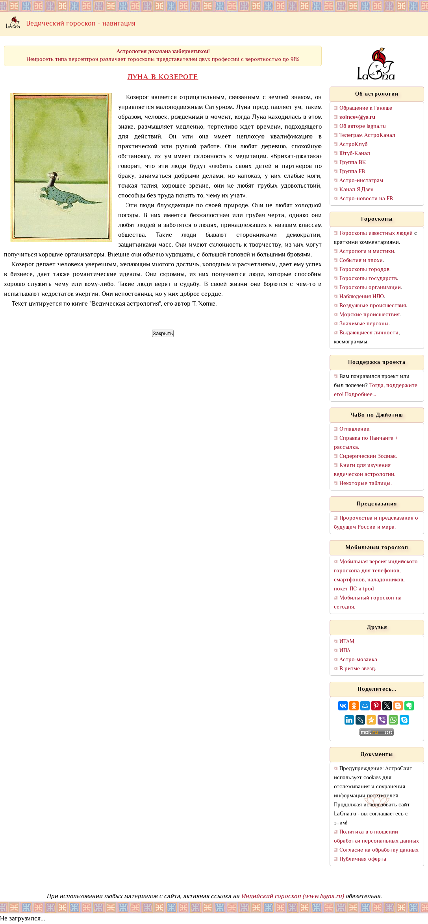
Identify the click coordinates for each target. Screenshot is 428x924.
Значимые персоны (364, 323)
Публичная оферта (362, 859)
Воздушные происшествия (372, 305)
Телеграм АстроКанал (367, 135)
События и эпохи (361, 260)
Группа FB (352, 171)
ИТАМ (346, 641)
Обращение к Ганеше (365, 108)
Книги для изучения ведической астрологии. (364, 470)
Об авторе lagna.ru (362, 126)
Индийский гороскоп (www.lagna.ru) (292, 897)
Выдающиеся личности (368, 333)
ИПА (344, 650)
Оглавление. (355, 429)
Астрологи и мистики (366, 251)
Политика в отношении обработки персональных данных (376, 837)
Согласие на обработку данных (379, 850)
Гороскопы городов (364, 269)
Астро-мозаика (358, 659)
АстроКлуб (353, 144)
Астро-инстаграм (361, 180)
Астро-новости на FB (366, 198)
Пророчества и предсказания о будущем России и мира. (376, 523)
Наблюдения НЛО (361, 296)
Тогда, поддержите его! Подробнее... (375, 390)
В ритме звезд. (357, 668)
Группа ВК (352, 162)
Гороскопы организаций (370, 287)
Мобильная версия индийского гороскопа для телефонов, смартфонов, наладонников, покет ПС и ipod (376, 575)
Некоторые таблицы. (365, 483)
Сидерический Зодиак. (368, 456)
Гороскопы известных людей (376, 233)
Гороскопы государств (368, 278)
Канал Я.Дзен (356, 189)
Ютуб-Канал (354, 153)
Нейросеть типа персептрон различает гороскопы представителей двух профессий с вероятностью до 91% (162, 55)
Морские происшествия (369, 314)
